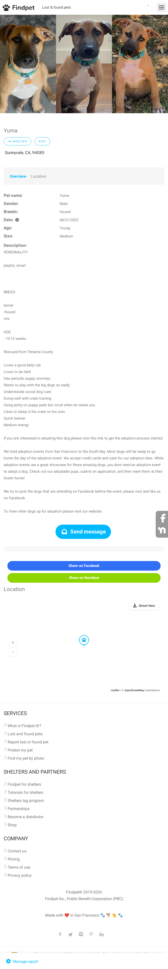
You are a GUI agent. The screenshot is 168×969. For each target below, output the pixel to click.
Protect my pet (20, 750)
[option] (28, 64)
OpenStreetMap (134, 690)
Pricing (14, 859)
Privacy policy (20, 875)
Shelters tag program (26, 800)
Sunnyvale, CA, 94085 (24, 152)
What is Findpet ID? (24, 725)
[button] (80, 635)
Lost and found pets (25, 734)
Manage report (21, 961)
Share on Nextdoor (84, 578)
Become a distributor (25, 816)
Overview (18, 176)
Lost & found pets (56, 7)
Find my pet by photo (26, 758)
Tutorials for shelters (25, 792)
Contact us (17, 851)
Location (38, 176)
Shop (12, 825)
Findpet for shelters (24, 784)
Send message (83, 532)
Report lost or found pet (28, 742)
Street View (147, 606)
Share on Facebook (84, 565)
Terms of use (19, 867)
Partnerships (18, 808)
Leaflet (115, 690)
